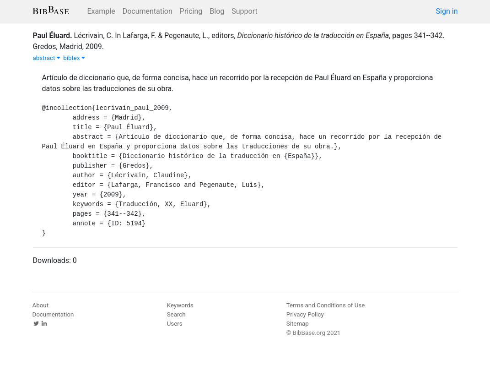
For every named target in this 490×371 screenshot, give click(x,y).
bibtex (74, 58)
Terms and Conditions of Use (325, 305)
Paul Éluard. (52, 35)
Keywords (180, 305)
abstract (46, 58)
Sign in (447, 11)
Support (244, 11)
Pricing (191, 11)
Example (101, 11)
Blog (217, 11)
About (40, 305)
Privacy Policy (305, 314)
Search (176, 314)
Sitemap (297, 323)
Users (175, 323)
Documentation (147, 11)
